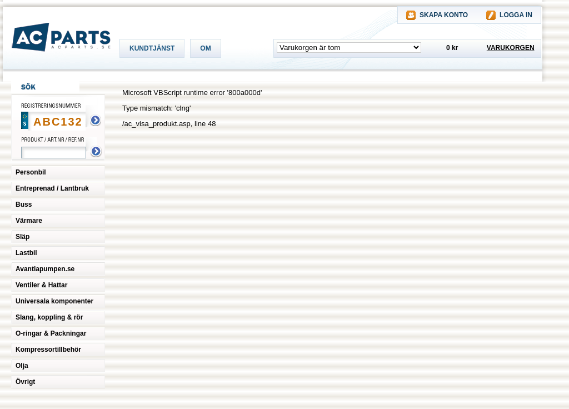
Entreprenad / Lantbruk (52, 188)
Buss (24, 204)
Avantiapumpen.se (45, 269)
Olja (22, 366)
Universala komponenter (54, 301)
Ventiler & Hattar (41, 285)
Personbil (31, 172)
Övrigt (25, 382)
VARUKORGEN (511, 48)
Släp (22, 237)
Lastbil (26, 253)
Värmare (29, 221)
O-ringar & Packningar (51, 333)
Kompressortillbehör (48, 349)
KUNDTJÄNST (151, 48)
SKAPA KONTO (444, 15)
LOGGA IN (516, 15)
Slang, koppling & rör (49, 317)
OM (205, 48)
